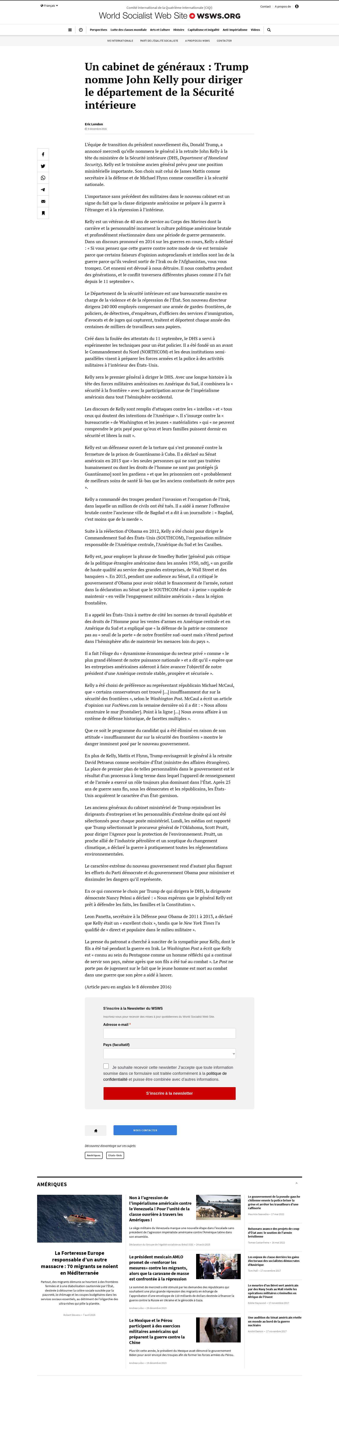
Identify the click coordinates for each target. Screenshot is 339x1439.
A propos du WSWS (197, 40)
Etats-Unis (115, 1155)
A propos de (283, 6)
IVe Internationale (120, 40)
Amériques (93, 1155)
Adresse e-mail (116, 1024)
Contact (265, 6)
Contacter (224, 40)
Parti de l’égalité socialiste (159, 40)
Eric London (94, 124)
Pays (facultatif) (116, 1045)
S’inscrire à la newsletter (169, 1093)
